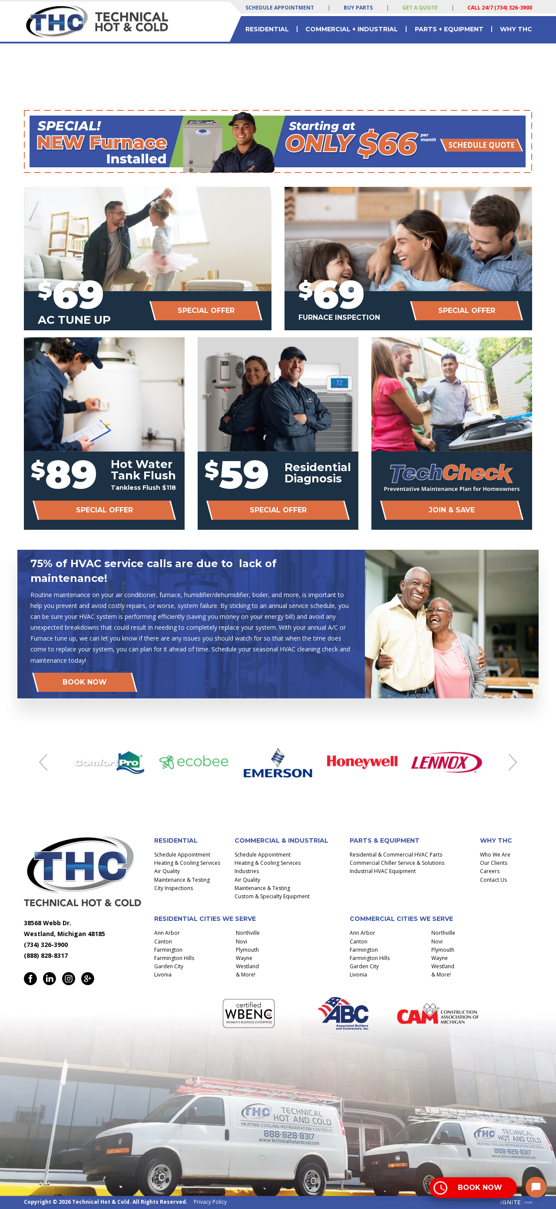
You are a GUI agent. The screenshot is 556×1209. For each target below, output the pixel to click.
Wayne (244, 958)
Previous (43, 762)
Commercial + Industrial (351, 29)
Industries (247, 871)
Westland (247, 966)
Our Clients (493, 863)
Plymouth (247, 949)
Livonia (163, 974)
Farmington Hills (174, 958)
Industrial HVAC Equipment (383, 871)
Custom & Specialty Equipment (272, 896)
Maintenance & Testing (182, 880)
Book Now (85, 682)
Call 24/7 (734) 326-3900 (499, 7)
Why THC (516, 29)
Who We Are (495, 854)
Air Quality (167, 871)
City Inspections (173, 888)
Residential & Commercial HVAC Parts (396, 854)
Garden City (168, 966)
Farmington (168, 949)
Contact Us (493, 880)
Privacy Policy (210, 1202)
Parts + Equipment (449, 29)
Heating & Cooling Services (187, 863)
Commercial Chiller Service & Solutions (397, 863)
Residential (267, 29)
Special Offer (206, 310)
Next (513, 762)
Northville (248, 933)
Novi (241, 941)
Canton (163, 941)
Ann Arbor (167, 933)
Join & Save (452, 510)
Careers (490, 871)
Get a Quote (420, 7)
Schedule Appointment (279, 7)
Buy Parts (358, 7)
